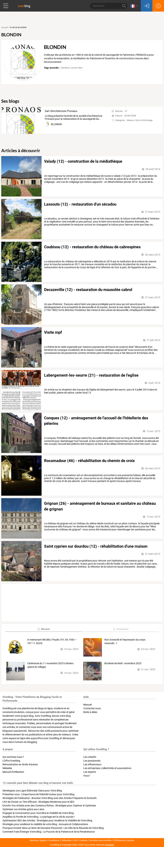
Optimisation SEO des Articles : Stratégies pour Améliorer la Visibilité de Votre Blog (47, 820)
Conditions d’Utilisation (60, 840)
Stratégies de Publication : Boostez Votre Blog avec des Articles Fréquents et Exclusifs (49, 798)
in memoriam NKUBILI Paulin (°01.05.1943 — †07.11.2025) (52, 641)
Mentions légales (38, 840)
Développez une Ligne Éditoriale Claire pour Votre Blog (32, 790)
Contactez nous (92, 708)
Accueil (4, 27)
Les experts (89, 771)
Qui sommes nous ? (13, 757)
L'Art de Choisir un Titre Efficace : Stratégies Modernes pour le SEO (38, 801)
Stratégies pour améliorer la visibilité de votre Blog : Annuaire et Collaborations (45, 824)
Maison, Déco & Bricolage (140, 120)
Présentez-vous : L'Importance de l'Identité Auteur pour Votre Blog (38, 794)
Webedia (7, 768)
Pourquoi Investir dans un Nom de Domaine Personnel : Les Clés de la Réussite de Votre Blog (53, 828)
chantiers (65, 67)
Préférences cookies (123, 840)
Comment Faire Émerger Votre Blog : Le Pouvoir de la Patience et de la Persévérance (48, 831)
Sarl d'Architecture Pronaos (61, 111)
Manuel (87, 704)
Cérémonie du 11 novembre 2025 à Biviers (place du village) (50, 665)
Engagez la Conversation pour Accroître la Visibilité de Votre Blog (38, 813)
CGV (75, 840)
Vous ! (86, 775)
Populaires (120, 628)
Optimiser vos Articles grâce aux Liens (23, 809)
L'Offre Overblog (11, 760)
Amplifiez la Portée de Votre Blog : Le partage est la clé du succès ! (38, 816)
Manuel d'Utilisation (13, 771)
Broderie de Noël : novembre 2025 (122, 663)
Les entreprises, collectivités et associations (107, 768)
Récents (43, 628)
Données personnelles (100, 840)
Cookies (83, 840)
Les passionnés (91, 760)
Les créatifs (89, 757)
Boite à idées (90, 712)
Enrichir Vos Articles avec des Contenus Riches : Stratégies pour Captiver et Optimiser (49, 805)
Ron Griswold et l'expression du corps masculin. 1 (124, 641)
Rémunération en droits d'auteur (20, 764)
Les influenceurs (92, 764)
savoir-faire (76, 67)
